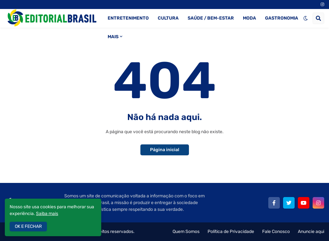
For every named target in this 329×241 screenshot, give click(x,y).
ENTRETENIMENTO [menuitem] (128, 18)
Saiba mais (47, 213)
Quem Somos (186, 231)
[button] (305, 18)
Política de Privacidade (231, 231)
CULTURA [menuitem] (168, 18)
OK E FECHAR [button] (28, 226)
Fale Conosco (276, 231)
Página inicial (164, 149)
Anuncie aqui (311, 231)
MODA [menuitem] (249, 18)
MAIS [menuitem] (113, 36)
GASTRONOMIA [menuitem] (281, 18)
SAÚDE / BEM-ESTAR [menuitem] (211, 18)
